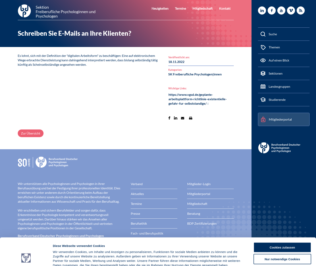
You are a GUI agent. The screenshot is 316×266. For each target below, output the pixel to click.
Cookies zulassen (282, 222)
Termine (184, 8)
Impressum (61, 245)
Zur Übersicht (30, 133)
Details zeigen (214, 258)
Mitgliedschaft (205, 8)
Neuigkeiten (165, 8)
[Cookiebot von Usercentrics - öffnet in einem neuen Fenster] (26, 258)
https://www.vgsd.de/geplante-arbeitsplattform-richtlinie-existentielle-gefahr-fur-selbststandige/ (197, 99)
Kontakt (225, 8)
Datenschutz (82, 245)
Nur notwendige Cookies (282, 234)
